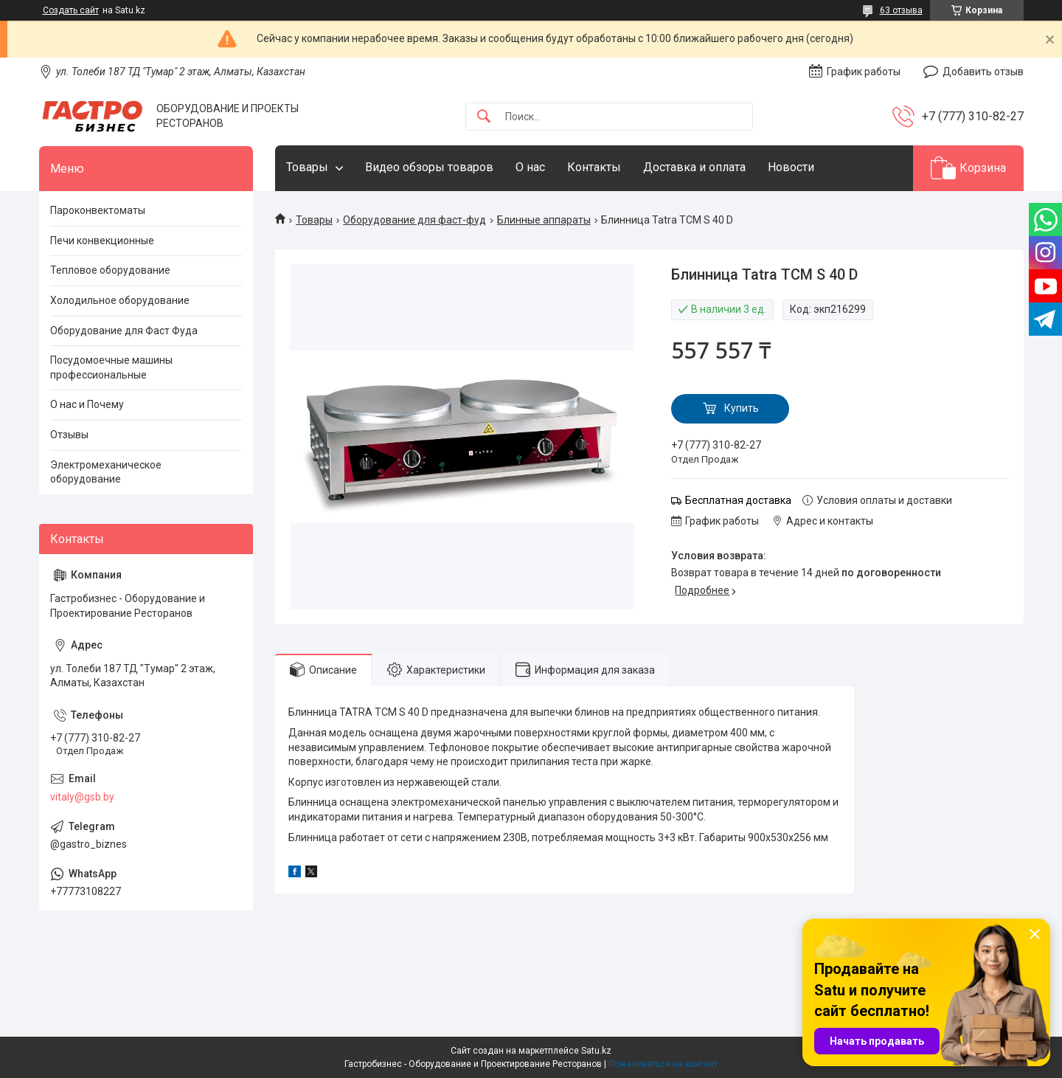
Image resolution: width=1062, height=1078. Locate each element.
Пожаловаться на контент (663, 1064)
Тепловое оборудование (110, 270)
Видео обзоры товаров (429, 167)
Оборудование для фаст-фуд (414, 220)
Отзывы (69, 434)
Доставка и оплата (694, 167)
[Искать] (483, 117)
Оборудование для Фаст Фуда (124, 330)
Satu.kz (596, 1051)
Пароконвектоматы (97, 210)
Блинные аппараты (544, 220)
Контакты (594, 167)
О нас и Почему (87, 404)
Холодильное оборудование (120, 300)
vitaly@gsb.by (82, 797)
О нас (530, 167)
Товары (307, 167)
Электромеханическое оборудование (106, 472)
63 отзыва (901, 10)
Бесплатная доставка (738, 500)
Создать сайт (71, 10)
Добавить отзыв (983, 71)
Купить (741, 408)
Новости (791, 167)
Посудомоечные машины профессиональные (111, 367)
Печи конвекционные (102, 240)
